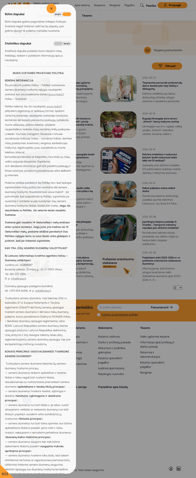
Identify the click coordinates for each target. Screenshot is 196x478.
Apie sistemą (82, 5)
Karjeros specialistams (70, 328)
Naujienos (99, 5)
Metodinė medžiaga (69, 358)
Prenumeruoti (162, 307)
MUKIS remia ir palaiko (29, 387)
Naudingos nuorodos (111, 374)
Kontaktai (20, 382)
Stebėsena (63, 369)
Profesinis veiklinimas (69, 352)
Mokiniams (105, 328)
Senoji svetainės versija (71, 387)
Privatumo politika (25, 342)
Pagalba (129, 5)
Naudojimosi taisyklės (27, 354)
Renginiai (115, 5)
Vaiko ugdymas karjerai (154, 336)
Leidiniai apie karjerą (111, 368)
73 (44, 287)
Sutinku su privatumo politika (120, 314)
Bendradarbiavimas (26, 359)
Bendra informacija (26, 328)
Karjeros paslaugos (68, 336)
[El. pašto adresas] (121, 307)
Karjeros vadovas (109, 336)
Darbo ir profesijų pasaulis (114, 342)
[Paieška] (34, 64)
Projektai (19, 365)
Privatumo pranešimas (28, 348)
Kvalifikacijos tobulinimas (71, 364)
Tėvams (145, 328)
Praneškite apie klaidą (113, 387)
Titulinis (20, 25)
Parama (19, 371)
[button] (148, 5)
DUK (17, 377)
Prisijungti (172, 5)
